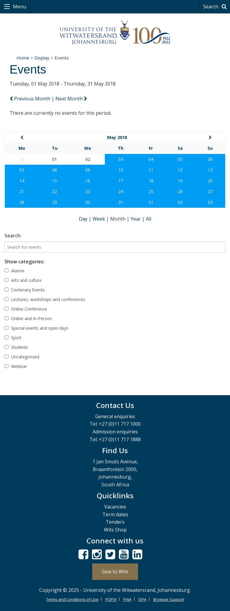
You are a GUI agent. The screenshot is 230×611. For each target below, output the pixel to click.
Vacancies (115, 506)
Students (16, 347)
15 (54, 181)
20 (210, 181)
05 (180, 159)
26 (180, 191)
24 (120, 191)
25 (151, 191)
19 (180, 181)
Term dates (115, 514)
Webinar (15, 366)
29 (54, 202)
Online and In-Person (28, 318)
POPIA (110, 599)
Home (22, 58)
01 (151, 202)
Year (136, 219)
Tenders (115, 522)
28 (21, 202)
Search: (13, 235)
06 (210, 159)
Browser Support (168, 599)
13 (210, 170)
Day (84, 219)
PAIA (127, 599)
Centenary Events (24, 290)
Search (216, 6)
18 (151, 181)
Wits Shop (115, 529)
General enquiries (115, 416)
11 (151, 170)
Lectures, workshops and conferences (44, 299)
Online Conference (25, 309)
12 (180, 170)
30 (87, 202)
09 (87, 170)
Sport (13, 337)
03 (120, 159)
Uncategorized (21, 357)
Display (41, 58)
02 (180, 202)
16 (87, 181)
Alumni (14, 271)
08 (54, 170)
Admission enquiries (115, 431)
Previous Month (31, 98)
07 (21, 170)
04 (151, 159)
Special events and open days (36, 328)
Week (99, 219)
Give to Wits (115, 571)
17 (120, 181)
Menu (19, 6)
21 (21, 191)
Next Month (71, 98)
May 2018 (117, 137)
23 (87, 191)
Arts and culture (23, 280)
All (148, 219)
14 (21, 181)
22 (54, 191)
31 (120, 202)
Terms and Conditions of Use (72, 599)
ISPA (142, 599)
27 (210, 191)
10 (120, 170)
